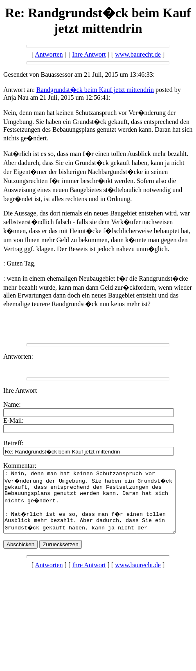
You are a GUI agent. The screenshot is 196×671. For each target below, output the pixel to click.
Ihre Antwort (89, 54)
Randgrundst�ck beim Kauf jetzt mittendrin (95, 89)
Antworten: (18, 356)
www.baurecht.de (138, 54)
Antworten (49, 54)
